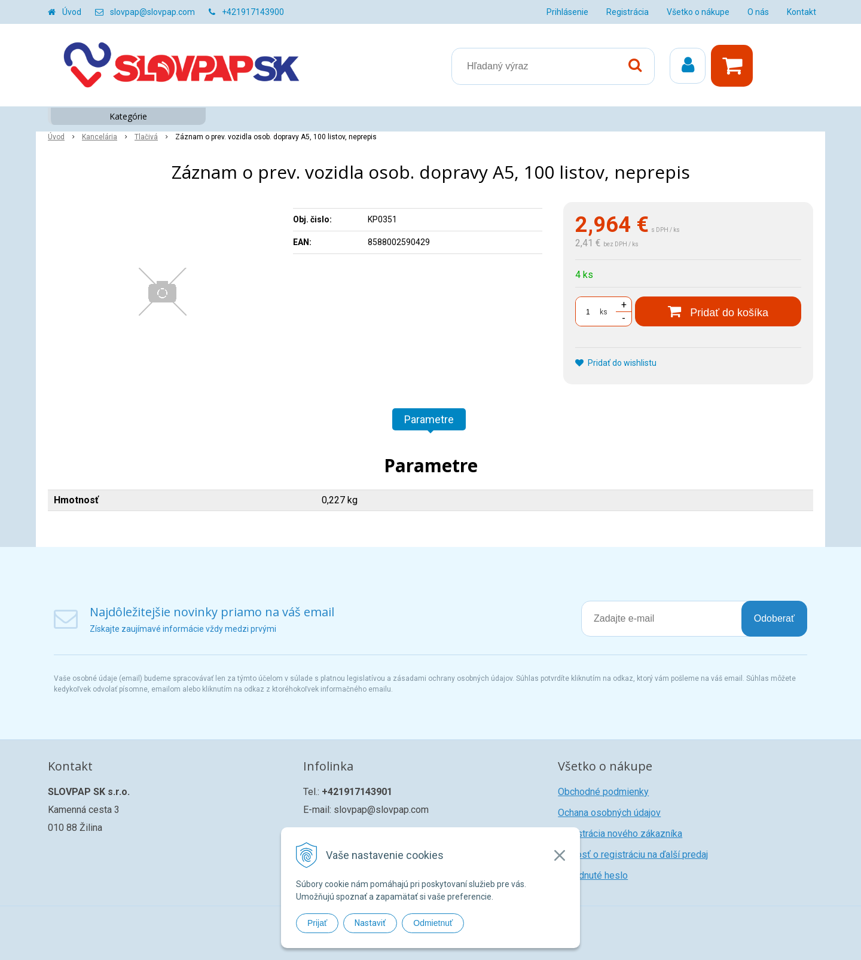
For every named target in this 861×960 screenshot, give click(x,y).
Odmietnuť (433, 923)
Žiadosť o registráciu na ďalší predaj (633, 854)
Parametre (429, 419)
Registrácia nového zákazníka (620, 833)
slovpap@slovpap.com (152, 12)
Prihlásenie (567, 12)
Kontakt (801, 12)
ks (603, 312)
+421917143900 (253, 12)
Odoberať (774, 618)
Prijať (317, 923)
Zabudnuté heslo (593, 875)
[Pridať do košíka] (718, 311)
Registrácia (627, 12)
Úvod (71, 12)
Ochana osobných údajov (609, 812)
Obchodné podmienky (603, 791)
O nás (758, 12)
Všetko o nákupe (698, 12)
